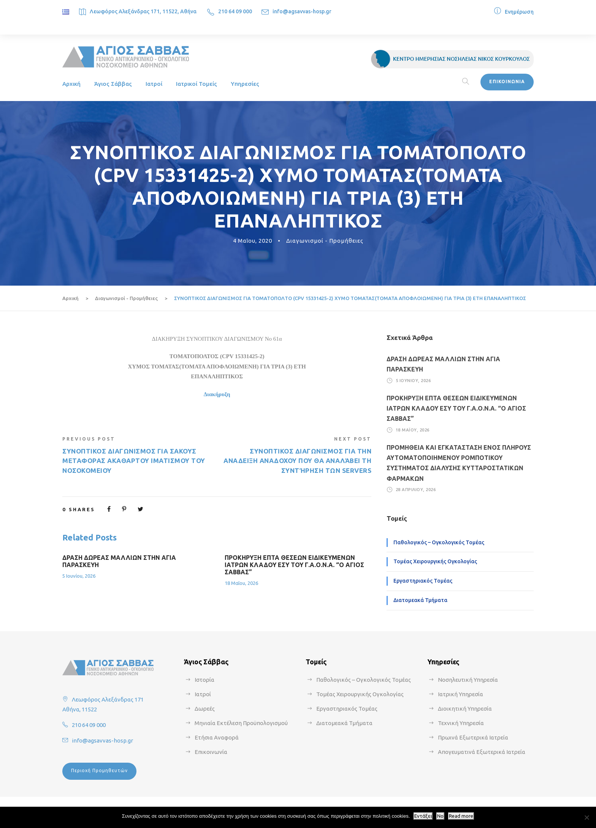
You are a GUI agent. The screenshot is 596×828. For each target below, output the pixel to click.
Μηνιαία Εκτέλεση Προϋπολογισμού (241, 723)
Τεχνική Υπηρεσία (461, 723)
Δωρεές (205, 708)
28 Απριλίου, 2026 (416, 489)
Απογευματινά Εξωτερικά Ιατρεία (481, 752)
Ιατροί (154, 84)
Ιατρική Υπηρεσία (460, 694)
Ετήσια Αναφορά (217, 737)
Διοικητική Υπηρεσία (465, 708)
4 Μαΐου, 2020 (252, 240)
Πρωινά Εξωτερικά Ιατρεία (473, 737)
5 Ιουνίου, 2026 (78, 575)
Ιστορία (204, 679)
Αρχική (71, 84)
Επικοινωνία (211, 752)
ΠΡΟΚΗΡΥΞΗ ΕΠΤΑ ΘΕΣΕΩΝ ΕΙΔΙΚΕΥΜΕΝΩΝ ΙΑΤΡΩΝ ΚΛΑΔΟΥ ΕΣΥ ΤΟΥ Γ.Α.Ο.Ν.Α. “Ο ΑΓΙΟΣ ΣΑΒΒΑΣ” (294, 564)
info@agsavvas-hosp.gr (302, 11)
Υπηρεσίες (245, 84)
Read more (461, 816)
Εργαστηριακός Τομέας (422, 581)
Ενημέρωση (519, 12)
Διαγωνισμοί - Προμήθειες (324, 240)
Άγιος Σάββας (113, 84)
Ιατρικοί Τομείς (196, 84)
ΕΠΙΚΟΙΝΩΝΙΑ (507, 81)
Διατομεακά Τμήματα (420, 600)
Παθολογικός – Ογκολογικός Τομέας (438, 542)
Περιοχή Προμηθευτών (99, 770)
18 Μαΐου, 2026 (241, 583)
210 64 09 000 (235, 11)
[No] (586, 817)
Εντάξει (423, 816)
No (440, 816)
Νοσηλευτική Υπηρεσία (468, 679)
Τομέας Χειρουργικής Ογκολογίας (435, 561)
